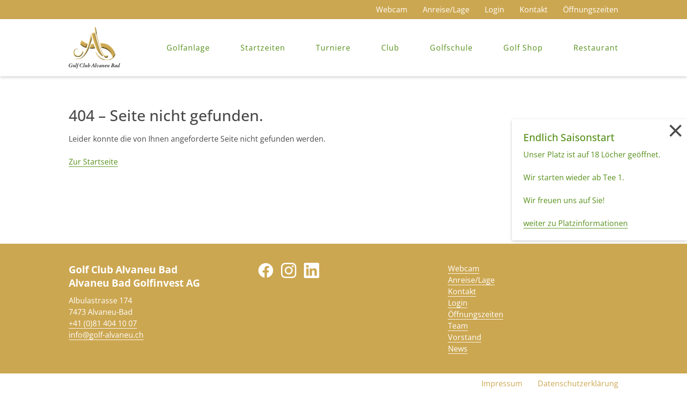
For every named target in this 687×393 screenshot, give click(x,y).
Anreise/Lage (446, 9)
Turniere (333, 47)
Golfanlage (188, 47)
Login (494, 9)
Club (390, 47)
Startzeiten (262, 47)
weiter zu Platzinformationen (575, 223)
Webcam (391, 9)
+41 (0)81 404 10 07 (103, 323)
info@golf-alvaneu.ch (106, 335)
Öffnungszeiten (590, 9)
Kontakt (534, 9)
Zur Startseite (93, 161)
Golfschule (451, 47)
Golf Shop (523, 47)
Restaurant (595, 47)
